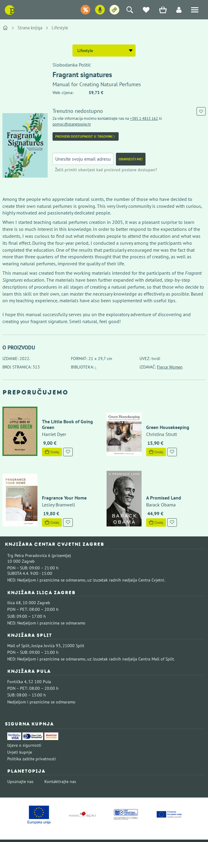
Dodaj (47, 445)
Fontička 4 (17, 666)
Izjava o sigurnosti (24, 730)
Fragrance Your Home (59, 483)
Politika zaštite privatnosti (31, 743)
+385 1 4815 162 (144, 118)
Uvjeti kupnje (19, 737)
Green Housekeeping (163, 420)
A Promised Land (159, 483)
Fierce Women (170, 367)
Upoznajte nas (20, 766)
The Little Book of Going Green (62, 417)
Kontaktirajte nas (60, 766)
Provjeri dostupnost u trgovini (85, 136)
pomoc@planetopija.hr (72, 124)
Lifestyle (60, 28)
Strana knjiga (30, 28)
